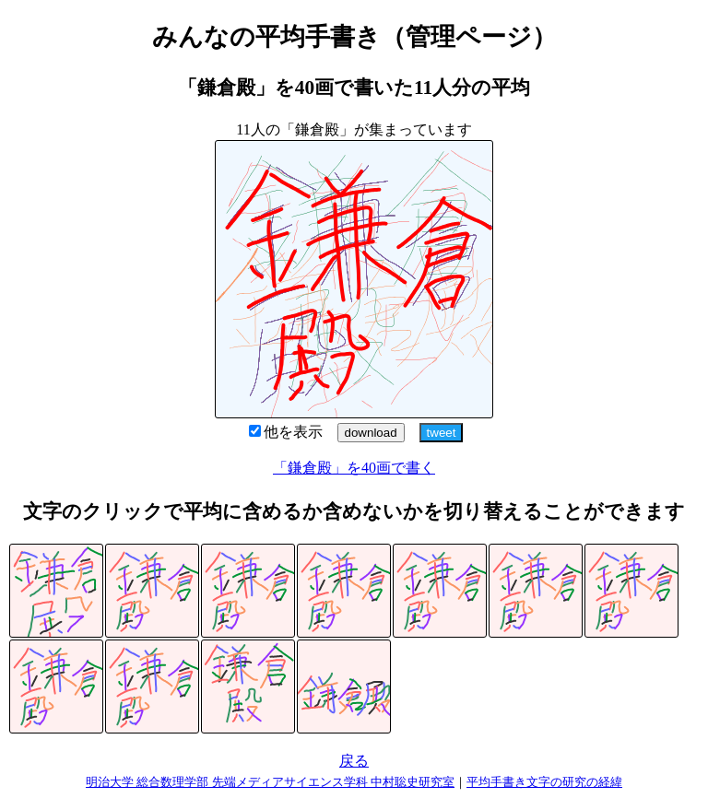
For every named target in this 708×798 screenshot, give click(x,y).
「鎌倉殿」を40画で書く (354, 467)
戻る (354, 761)
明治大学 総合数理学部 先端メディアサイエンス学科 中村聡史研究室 (270, 782)
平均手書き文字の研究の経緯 (544, 782)
